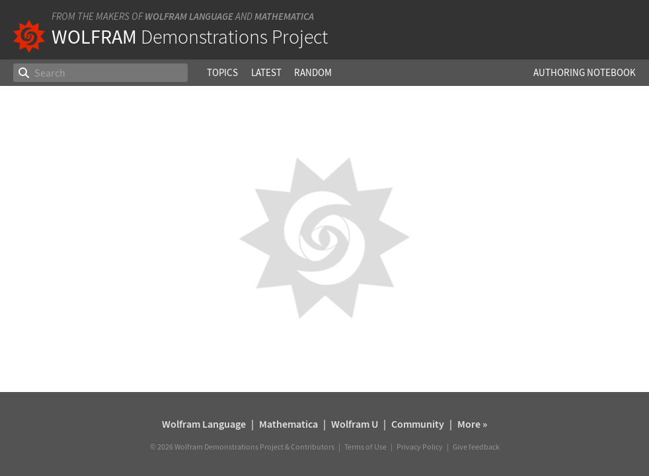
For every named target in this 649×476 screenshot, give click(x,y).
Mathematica (284, 16)
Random (313, 72)
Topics (222, 72)
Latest (266, 72)
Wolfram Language (189, 16)
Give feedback (476, 447)
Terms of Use (365, 447)
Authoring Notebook (584, 72)
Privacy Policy (420, 447)
